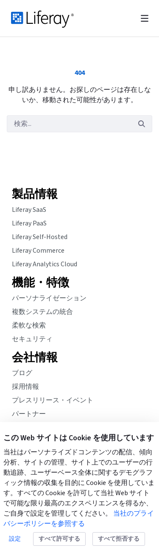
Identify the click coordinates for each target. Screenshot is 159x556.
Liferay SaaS (29, 209)
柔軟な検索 (29, 325)
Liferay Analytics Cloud (44, 264)
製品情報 (35, 194)
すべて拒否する (118, 539)
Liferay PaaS (29, 223)
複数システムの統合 (42, 311)
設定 (15, 539)
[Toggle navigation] (144, 18)
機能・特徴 (40, 283)
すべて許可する (59, 539)
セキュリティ (32, 339)
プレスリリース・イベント (52, 400)
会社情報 (35, 358)
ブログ (22, 373)
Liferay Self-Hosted (39, 237)
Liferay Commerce (38, 250)
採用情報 (25, 386)
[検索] (69, 123)
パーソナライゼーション (49, 298)
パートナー (29, 414)
